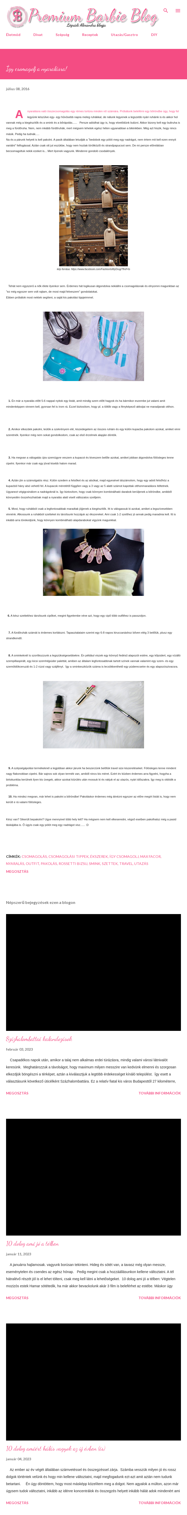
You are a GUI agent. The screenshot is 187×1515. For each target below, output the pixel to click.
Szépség (62, 34)
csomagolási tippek (69, 856)
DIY (154, 34)
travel (126, 863)
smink (94, 863)
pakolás (49, 863)
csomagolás (34, 856)
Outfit (32, 863)
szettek (110, 863)
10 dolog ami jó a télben (32, 1243)
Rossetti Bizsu (73, 863)
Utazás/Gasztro (124, 34)
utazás (141, 863)
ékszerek (99, 856)
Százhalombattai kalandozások (39, 1039)
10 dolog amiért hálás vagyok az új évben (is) (55, 1448)
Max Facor (150, 856)
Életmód (13, 34)
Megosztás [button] (17, 871)
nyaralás (15, 863)
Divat (38, 34)
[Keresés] (166, 9)
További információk (159, 1093)
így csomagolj (124, 856)
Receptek (90, 34)
